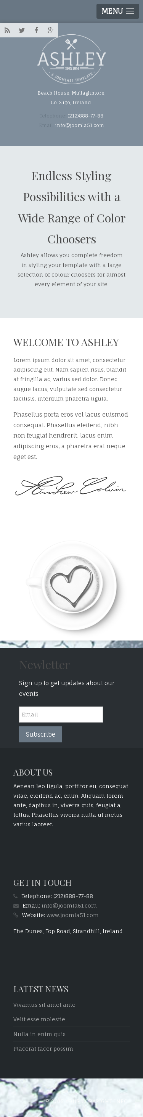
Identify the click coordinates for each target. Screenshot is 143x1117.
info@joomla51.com (69, 905)
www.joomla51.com (73, 915)
